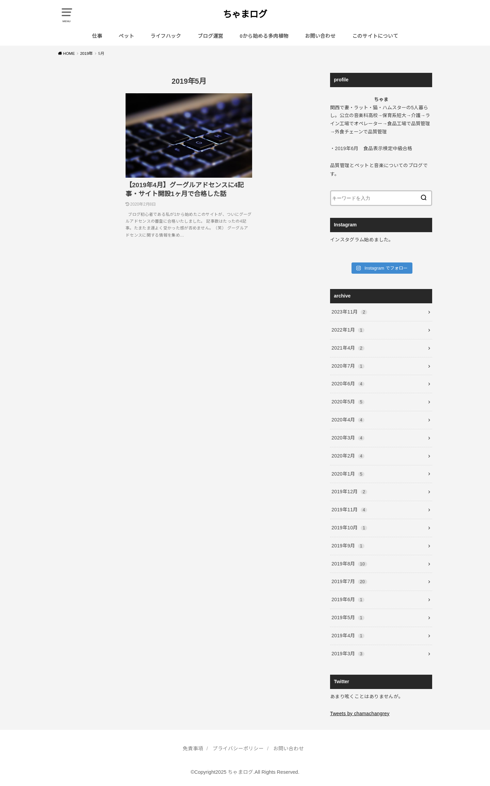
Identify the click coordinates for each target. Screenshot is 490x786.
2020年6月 (347, 383)
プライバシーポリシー (238, 748)
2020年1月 (347, 474)
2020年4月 (347, 419)
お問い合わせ (320, 36)
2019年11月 (349, 509)
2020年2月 (347, 456)
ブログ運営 (210, 36)
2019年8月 (349, 563)
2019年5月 (347, 617)
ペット (126, 36)
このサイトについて (375, 36)
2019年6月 (347, 599)
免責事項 (193, 748)
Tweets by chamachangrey (360, 713)
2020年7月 (347, 366)
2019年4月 (347, 635)
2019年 (86, 53)
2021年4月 (347, 348)
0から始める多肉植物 (264, 36)
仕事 (97, 36)
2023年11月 (349, 312)
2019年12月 (349, 491)
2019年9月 (347, 545)
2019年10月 (349, 527)
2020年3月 (347, 437)
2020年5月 (347, 401)
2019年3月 (347, 653)
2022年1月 (347, 330)
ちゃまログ (245, 14)
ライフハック (165, 36)
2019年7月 (349, 581)
